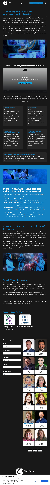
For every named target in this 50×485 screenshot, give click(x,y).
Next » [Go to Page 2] (39, 450)
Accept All (44, 481)
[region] (25, 480)
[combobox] (11, 360)
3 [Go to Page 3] (33, 450)
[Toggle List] (20, 360)
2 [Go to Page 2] (31, 450)
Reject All (36, 481)
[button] (21, 3)
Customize (28, 481)
